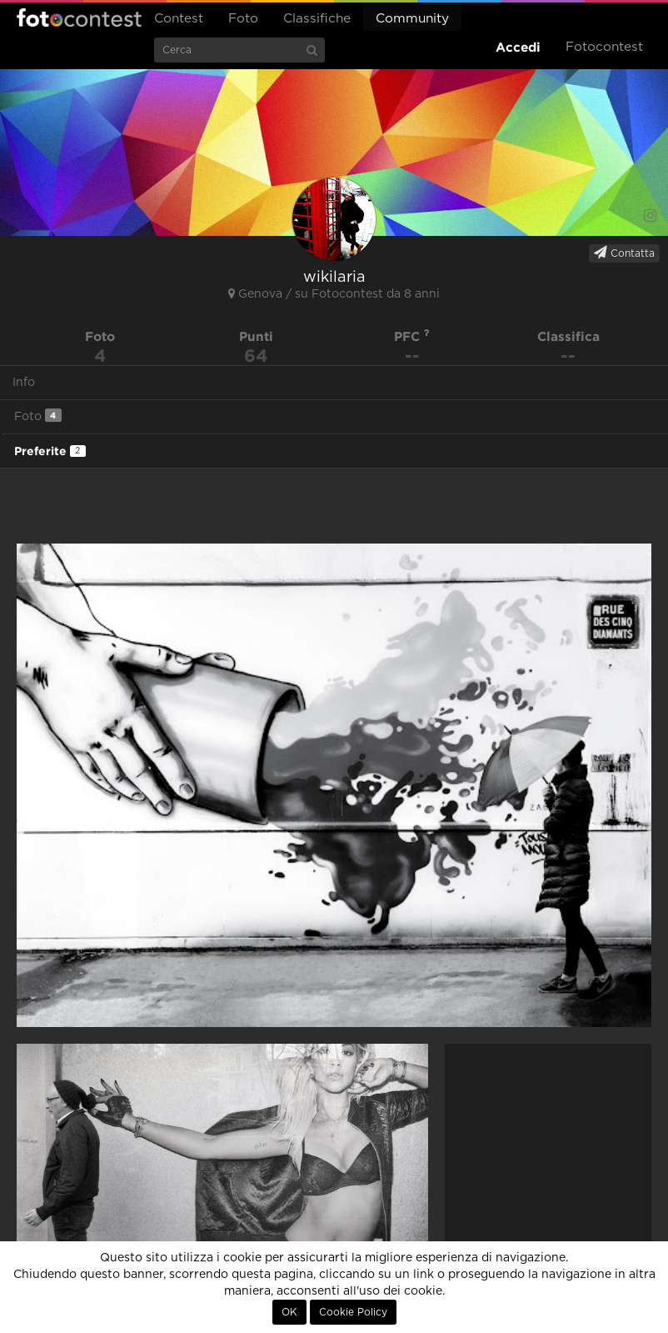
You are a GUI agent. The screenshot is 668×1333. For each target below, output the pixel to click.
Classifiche (317, 19)
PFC (412, 336)
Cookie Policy (353, 1312)
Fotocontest (79, 17)
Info (23, 382)
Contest (178, 19)
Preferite (50, 451)
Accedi (518, 47)
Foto (243, 19)
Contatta (624, 252)
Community (412, 19)
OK (289, 1312)
